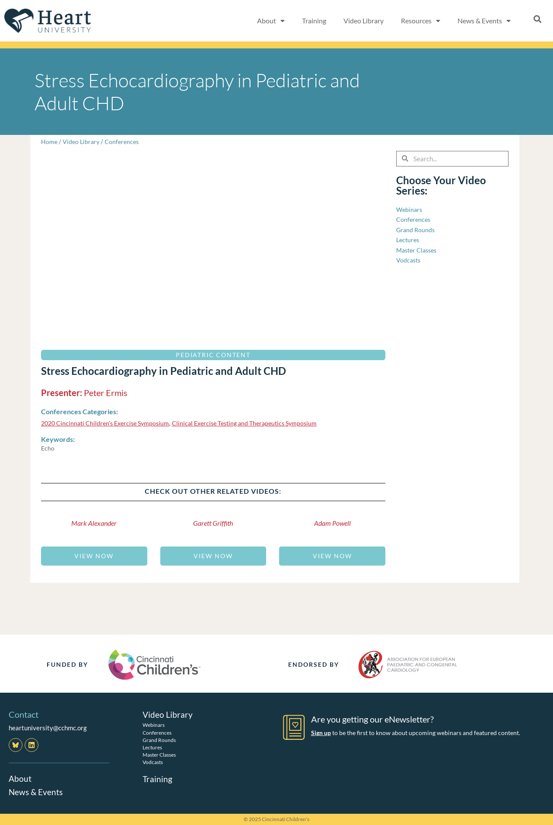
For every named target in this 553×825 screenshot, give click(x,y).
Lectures (152, 747)
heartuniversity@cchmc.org (48, 728)
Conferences (125, 141)
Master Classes (159, 754)
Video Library (363, 20)
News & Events (484, 21)
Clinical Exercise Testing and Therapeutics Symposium (255, 423)
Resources (420, 21)
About (271, 21)
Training (314, 20)
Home (49, 141)
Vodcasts (153, 761)
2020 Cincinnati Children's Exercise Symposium (108, 423)
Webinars (154, 724)
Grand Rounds (159, 739)
